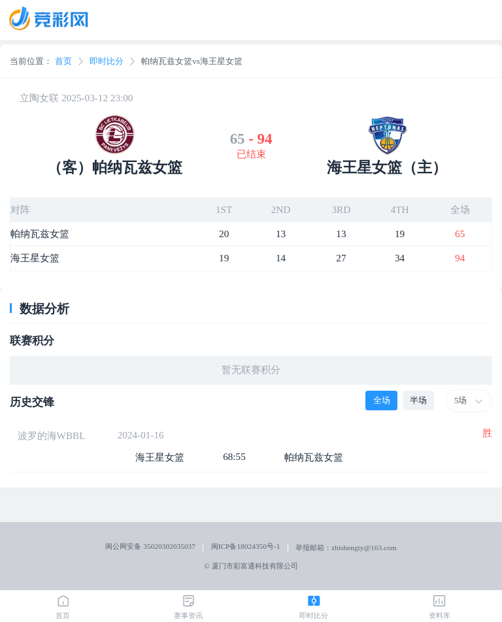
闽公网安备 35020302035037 (150, 546)
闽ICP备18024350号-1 (245, 546)
